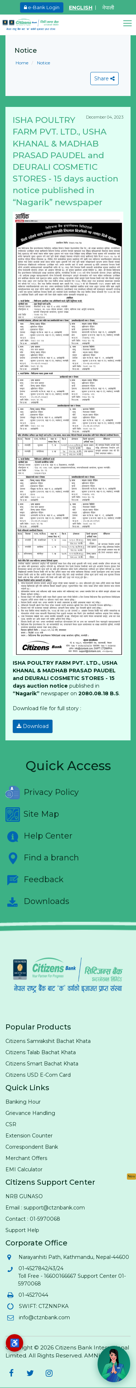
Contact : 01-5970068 (32, 1219)
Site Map (32, 814)
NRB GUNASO (24, 1196)
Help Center (39, 836)
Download (33, 726)
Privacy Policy (42, 792)
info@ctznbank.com (44, 1317)
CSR (10, 1124)
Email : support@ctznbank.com (45, 1207)
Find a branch (42, 858)
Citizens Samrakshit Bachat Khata (48, 1041)
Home (22, 62)
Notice (43, 62)
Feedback (34, 880)
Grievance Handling (30, 1113)
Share (104, 78)
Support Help (22, 1230)
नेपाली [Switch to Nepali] (108, 7)
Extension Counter (29, 1135)
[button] (129, 23)
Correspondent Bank (31, 1147)
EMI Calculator (23, 1169)
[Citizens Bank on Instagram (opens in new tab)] (49, 1373)
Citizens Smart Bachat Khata (41, 1063)
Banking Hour (23, 1102)
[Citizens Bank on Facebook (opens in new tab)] (11, 1373)
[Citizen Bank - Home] (36, 25)
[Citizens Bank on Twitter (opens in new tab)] (30, 1373)
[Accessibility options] (14, 1343)
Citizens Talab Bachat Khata (40, 1052)
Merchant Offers (26, 1158)
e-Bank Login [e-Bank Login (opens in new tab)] (41, 7)
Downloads (37, 902)
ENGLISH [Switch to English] (80, 7)
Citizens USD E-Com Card (38, 1075)
